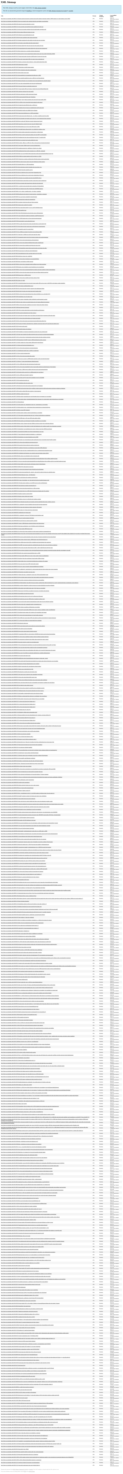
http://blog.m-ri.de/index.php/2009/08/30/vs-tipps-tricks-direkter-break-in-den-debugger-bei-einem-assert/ (23, 863)
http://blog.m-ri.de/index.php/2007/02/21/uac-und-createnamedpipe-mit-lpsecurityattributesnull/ (21, 83)
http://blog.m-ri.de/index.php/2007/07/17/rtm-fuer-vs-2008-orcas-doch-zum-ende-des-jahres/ (20, 234)
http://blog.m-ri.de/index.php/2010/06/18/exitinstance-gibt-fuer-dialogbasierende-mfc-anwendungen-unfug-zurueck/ (25, 974)
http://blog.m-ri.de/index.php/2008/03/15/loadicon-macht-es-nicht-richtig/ (16, 493)
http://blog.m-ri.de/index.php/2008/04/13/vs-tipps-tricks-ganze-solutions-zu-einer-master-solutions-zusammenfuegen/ (26, 531)
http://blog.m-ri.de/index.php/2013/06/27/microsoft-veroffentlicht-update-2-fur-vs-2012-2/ (20, 1314)
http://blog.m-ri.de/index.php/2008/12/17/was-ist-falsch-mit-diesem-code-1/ (17, 736)
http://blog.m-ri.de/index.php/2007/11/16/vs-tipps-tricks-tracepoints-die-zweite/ (18, 356)
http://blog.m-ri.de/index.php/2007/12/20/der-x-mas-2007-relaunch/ (15, 410)
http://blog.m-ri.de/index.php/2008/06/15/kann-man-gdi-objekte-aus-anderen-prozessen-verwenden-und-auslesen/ (25, 590)
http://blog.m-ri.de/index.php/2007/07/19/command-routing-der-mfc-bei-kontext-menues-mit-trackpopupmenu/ (24, 237)
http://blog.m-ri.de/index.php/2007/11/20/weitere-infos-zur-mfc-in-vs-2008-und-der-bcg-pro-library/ (22, 372)
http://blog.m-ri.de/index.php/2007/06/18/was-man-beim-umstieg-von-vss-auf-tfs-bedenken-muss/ (22, 207)
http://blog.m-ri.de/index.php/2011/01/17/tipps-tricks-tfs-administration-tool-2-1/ (18, 1060)
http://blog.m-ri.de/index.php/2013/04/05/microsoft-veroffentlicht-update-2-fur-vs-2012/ (20, 1295)
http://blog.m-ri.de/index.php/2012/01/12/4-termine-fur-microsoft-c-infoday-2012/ (18, 1219)
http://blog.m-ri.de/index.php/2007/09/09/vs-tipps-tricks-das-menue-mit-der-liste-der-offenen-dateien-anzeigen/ (24, 272)
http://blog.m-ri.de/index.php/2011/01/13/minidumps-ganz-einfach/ (15, 1057)
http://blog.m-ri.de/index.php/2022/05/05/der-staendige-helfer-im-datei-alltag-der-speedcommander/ (22, 1451)
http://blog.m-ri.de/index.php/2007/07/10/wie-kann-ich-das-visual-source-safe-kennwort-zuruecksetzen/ (23, 226)
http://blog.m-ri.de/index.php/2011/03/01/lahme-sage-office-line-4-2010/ (16, 1084)
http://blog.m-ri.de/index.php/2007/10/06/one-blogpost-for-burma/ (15, 307)
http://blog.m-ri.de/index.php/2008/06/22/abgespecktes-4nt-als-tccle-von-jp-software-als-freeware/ (22, 596)
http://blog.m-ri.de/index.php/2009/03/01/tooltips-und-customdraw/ (15, 782)
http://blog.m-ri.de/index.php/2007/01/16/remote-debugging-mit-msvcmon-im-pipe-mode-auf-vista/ (22, 45)
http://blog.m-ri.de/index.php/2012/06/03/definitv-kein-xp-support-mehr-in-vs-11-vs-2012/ (20, 1262)
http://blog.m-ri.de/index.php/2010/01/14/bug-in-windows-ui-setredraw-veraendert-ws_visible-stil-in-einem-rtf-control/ (26, 920)
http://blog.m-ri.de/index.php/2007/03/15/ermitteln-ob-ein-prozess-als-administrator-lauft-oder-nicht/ (22, 107)
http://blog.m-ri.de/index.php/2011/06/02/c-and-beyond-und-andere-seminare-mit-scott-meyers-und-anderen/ (24, 1157)
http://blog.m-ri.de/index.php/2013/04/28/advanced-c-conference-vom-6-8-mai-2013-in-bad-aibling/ (22, 1297)
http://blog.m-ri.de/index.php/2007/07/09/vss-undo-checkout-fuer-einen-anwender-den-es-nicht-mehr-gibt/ (23, 223)
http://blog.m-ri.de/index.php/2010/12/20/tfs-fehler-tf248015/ (14, 1049)
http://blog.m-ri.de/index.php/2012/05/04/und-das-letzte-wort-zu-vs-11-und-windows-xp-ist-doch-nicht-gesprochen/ (25, 1254)
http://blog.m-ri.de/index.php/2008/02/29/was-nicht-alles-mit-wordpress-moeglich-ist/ (19, 477)
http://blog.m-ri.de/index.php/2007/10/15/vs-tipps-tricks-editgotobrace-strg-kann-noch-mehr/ (20, 318)
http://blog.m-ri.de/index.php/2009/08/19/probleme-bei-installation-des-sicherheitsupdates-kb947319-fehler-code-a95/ (26, 855)
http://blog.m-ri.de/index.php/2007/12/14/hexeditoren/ (12, 401)
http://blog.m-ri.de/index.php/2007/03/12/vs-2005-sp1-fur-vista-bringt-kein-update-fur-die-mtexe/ (21, 102)
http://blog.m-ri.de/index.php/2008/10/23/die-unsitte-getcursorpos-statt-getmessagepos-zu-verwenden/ (22, 698)
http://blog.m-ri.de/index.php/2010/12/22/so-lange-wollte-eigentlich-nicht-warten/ (18, 1052)
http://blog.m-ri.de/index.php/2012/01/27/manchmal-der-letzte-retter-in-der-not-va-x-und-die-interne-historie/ (24, 1225)
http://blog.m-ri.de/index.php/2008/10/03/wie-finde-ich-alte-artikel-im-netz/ (17, 685)
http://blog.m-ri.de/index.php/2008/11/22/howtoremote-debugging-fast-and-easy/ (18, 717)
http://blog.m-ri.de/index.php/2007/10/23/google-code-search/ (14, 326)
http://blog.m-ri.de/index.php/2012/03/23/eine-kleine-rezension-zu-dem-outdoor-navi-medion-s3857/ (22, 1246)
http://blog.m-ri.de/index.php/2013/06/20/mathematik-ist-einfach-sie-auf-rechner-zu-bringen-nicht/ (22, 1308)
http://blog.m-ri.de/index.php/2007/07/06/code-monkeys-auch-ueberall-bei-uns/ (18, 221)
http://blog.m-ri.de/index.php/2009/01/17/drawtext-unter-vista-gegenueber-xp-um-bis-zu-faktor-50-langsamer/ (24, 755)
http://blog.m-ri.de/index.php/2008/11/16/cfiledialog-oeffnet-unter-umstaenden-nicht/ (19, 712)
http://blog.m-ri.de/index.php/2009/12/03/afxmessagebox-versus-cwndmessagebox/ (18, 895)
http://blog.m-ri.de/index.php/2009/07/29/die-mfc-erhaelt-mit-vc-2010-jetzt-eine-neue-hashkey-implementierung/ (25, 844)
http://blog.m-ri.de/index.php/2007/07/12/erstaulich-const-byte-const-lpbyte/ (17, 229)
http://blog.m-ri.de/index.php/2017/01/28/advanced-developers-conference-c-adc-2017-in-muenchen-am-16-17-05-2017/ (26, 1416)
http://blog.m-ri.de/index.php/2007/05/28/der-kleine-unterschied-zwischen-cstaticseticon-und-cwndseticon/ (23, 180)
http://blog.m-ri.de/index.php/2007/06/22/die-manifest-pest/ (13, 210)
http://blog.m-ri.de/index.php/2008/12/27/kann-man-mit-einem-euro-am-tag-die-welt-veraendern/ (21, 744)
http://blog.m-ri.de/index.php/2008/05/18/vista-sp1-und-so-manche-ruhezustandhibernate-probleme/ (22, 566)
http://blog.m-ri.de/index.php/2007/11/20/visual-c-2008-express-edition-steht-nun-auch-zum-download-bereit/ (24, 369)
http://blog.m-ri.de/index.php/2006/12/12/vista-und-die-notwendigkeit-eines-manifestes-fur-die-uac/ (22, 26)
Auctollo (71, 10)
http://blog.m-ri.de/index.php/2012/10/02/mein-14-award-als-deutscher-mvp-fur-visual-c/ (20, 1270)
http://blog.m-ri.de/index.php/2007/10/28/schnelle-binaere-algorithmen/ (16, 329)
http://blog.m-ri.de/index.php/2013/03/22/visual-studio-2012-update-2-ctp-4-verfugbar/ (19, 1289)
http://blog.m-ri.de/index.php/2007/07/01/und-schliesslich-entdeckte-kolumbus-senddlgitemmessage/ (22, 215)
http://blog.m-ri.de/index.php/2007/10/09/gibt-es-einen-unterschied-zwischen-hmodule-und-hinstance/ (22, 310)
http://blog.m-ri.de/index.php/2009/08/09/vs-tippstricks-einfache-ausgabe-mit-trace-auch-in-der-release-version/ (25, 852)
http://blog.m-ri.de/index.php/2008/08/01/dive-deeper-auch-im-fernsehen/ (16, 628)
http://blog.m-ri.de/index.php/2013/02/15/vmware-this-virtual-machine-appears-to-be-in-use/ (20, 1284)
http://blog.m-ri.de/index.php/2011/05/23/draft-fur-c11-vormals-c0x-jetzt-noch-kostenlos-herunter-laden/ (23, 1152)
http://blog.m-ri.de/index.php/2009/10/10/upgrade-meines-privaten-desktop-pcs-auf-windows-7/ (21, 874)
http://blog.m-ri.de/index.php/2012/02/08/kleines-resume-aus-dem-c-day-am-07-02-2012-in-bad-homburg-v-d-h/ (25, 1227)
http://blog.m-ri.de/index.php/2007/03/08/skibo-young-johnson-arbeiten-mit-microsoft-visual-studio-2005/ (23, 99)
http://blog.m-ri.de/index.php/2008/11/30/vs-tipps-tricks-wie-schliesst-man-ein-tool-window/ (20, 723)
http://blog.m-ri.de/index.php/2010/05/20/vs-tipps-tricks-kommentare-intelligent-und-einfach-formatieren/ (23, 960)
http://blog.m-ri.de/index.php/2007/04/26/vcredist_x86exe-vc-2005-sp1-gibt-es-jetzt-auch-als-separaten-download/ (25, 142)
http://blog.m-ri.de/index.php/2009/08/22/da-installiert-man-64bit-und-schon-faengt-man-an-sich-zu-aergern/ (24, 858)
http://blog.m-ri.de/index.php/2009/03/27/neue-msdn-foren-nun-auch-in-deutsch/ (18, 798)
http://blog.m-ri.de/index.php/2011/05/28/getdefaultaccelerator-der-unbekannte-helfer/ (19, 1154)
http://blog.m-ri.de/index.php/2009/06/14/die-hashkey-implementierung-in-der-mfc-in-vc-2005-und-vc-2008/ (24, 831)
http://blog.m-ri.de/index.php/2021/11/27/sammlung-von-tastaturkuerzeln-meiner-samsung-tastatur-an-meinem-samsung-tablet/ (28, 1441)
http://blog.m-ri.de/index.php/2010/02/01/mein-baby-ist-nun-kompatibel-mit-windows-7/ (20, 928)
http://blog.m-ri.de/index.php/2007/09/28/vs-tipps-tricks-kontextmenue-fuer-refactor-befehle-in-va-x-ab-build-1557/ (25, 293)
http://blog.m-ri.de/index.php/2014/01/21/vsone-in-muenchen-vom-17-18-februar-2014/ (19, 1335)
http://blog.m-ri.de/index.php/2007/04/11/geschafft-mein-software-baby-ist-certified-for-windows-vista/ (23, 129)
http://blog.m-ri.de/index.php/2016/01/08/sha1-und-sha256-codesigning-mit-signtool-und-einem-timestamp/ (24, 1405)
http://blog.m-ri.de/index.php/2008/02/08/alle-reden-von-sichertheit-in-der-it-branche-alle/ (20, 455)
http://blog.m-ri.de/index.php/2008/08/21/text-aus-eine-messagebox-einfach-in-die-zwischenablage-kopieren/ (24, 647)
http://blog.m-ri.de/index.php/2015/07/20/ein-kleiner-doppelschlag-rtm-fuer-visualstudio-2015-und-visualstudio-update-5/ (27, 1384)
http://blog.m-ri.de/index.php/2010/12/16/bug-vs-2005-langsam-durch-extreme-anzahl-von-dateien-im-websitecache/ (26, 1046)
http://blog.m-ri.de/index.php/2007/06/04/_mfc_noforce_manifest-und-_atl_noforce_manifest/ (21, 191)
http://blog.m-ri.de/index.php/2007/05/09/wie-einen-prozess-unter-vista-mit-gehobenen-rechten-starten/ (23, 161)
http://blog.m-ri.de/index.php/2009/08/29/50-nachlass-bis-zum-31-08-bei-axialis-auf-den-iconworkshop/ (23, 860)
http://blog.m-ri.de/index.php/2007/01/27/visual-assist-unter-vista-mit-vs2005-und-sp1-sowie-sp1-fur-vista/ (24, 56)
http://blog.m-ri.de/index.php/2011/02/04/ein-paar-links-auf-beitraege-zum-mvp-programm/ (20, 1068)
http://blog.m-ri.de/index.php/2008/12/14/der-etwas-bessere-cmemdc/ (15, 733)
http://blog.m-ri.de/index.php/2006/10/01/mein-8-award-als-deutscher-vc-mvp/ (17, 24)
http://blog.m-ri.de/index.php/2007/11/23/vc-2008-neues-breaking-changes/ (17, 374)
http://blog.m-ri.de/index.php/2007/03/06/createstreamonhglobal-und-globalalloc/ (18, 96)
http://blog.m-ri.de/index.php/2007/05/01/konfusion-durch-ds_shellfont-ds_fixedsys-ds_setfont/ (21, 148)
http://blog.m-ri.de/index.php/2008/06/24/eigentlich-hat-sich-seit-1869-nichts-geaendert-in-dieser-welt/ (23, 598)
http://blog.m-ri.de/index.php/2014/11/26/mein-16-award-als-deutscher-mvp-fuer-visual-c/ (20, 1360)
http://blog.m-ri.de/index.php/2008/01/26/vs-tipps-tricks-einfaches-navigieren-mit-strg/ (19, 442)
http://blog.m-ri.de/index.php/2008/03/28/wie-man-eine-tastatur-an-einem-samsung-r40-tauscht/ (21, 507)
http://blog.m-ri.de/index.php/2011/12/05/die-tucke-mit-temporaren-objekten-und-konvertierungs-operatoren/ (24, 1211)
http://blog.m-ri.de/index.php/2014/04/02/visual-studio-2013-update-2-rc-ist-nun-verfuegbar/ (20, 1346)
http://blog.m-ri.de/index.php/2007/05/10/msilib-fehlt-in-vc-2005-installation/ (17, 164)
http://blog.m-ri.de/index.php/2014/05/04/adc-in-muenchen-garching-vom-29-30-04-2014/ (20, 1349)
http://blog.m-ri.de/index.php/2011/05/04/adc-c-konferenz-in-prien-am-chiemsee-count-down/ (21, 1138)
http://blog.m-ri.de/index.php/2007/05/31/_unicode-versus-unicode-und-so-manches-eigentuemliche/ (22, 186)
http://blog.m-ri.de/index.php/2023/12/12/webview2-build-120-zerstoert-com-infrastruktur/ (20, 1462)
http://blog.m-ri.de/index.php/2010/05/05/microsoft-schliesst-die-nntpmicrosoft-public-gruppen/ (21, 952)
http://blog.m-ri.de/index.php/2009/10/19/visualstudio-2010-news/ (15, 879)
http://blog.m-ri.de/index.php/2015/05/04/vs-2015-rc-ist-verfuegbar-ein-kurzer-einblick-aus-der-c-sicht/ (23, 1378)
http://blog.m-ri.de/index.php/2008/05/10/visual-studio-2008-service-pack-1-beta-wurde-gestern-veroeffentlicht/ (25, 555)
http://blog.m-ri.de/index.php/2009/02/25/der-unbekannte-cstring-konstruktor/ (17, 779)
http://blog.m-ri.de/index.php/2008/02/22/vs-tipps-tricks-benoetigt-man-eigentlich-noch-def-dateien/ (22, 469)
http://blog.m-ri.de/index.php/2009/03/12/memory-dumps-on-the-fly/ (15, 790)
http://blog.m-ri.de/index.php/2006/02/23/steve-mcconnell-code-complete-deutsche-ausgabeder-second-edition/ (24, 21)
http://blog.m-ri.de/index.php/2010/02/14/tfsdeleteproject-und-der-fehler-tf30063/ (18, 936)
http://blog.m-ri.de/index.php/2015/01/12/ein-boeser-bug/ (13, 1365)
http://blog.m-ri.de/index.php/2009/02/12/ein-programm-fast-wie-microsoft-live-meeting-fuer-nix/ (22, 771)
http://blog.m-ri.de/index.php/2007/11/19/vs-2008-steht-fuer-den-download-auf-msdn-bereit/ (20, 364)
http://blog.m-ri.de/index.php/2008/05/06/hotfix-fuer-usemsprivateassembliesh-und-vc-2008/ (20, 553)
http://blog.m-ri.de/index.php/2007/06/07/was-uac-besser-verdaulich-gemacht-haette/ (19, 196)
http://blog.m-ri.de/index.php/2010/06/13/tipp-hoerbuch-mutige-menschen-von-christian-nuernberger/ (22, 971)
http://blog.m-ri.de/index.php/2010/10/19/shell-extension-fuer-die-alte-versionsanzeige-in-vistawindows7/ (23, 1011)
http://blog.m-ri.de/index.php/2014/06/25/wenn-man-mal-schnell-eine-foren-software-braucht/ (21, 1351)
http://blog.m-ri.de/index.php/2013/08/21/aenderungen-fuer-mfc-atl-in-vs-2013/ (18, 1316)
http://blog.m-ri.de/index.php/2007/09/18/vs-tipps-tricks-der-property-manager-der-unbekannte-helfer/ (22, 288)
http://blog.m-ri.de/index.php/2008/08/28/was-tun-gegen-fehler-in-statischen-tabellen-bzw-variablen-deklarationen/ (25, 652)
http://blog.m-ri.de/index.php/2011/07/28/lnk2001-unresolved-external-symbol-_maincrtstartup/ (21, 1179)
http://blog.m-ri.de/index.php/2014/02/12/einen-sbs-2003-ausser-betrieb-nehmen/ (18, 1341)
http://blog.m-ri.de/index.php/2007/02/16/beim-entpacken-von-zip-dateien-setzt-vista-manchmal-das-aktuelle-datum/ (26, 80)
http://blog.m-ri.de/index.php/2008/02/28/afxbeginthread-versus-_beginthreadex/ (18, 474)
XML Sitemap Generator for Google (58, 10)
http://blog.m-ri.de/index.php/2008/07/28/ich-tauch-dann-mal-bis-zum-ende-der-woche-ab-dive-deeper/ (23, 625)
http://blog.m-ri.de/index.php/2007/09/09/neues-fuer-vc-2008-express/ (16, 275)
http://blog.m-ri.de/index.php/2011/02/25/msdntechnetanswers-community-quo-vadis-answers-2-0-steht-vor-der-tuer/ (26, 1082)
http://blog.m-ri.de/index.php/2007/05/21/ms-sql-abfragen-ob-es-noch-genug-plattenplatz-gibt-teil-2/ (22, 175)
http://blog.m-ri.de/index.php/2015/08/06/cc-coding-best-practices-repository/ (17, 1387)
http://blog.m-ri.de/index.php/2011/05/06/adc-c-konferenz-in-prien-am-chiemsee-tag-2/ (19, 1141)
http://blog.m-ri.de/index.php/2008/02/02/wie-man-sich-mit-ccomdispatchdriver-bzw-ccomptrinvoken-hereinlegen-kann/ (26, 450)
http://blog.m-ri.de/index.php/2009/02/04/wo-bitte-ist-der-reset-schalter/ (16, 766)
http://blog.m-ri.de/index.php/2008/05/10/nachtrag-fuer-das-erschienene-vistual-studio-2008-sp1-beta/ (22, 558)
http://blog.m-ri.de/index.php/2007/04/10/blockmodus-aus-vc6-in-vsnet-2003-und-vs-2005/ (20, 126)
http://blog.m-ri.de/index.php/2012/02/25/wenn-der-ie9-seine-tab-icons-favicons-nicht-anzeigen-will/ (22, 1233)
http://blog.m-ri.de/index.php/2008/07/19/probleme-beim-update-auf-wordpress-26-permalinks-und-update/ (24, 612)
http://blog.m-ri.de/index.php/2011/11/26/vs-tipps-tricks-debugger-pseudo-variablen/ (19, 1206)
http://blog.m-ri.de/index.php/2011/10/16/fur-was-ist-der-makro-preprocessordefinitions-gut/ (20, 1200)
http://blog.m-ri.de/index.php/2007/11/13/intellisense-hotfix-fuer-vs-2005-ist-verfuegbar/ (20, 350)
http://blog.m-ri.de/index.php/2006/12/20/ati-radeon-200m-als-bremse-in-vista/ (17, 32)
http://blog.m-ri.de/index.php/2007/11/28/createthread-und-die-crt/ (15, 380)
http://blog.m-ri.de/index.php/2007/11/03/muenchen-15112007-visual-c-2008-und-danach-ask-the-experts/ (23, 339)
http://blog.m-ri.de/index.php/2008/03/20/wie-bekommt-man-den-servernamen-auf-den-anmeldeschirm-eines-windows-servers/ (28, 501)
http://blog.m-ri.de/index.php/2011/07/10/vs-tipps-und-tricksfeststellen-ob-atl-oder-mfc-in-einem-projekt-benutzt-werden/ (27, 1171)
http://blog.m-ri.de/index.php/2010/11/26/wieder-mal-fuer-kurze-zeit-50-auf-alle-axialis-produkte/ (22, 1030)
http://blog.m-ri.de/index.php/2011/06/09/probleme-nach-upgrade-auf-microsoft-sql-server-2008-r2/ (22, 1160)
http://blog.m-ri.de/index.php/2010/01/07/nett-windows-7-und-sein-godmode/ (17, 917)
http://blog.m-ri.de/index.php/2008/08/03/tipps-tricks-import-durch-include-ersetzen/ (19, 631)
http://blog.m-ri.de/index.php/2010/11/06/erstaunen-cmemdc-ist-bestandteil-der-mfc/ (19, 1014)
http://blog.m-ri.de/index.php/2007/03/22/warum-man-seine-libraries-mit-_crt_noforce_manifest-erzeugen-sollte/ (25, 115)
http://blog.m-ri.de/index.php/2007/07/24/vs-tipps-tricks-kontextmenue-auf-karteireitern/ (20, 239)
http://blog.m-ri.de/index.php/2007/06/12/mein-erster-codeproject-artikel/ (16, 204)
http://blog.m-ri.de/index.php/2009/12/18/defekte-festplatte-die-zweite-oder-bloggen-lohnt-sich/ (21, 906)
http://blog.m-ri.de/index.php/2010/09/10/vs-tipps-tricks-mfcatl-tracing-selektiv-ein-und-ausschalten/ (22, 1001)
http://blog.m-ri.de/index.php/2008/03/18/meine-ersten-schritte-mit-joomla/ (17, 496)
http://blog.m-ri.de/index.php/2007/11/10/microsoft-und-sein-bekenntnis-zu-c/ (17, 345)
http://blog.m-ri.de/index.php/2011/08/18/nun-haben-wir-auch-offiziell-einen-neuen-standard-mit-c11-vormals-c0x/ (25, 1184)
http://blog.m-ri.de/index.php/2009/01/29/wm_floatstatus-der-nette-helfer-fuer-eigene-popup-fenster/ (22, 763)
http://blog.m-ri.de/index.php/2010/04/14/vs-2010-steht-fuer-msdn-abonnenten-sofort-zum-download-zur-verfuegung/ (26, 941)
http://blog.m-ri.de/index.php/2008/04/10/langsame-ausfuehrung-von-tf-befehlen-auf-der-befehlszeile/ (22, 526)
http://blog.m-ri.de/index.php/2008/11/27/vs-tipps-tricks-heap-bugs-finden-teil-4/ (18, 720)
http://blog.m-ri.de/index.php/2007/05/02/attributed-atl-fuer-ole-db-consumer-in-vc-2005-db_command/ (23, 150)
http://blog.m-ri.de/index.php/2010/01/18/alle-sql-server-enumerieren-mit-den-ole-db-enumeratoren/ (22, 922)
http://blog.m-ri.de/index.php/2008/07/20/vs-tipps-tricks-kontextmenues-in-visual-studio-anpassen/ (22, 615)
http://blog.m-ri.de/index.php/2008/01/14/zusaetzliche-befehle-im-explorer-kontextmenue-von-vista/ (22, 431)
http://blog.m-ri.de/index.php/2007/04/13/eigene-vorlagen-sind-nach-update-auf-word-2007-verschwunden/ (24, 134)
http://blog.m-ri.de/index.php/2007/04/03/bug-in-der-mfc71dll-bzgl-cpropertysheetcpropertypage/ (21, 121)
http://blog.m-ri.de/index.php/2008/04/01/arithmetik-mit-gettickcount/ (16, 512)
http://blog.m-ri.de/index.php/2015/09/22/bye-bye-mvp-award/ (14, 1397)
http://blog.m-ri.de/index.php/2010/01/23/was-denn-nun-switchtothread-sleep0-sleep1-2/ (20, 925)
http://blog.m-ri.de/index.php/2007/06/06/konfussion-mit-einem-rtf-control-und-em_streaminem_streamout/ (24, 194)
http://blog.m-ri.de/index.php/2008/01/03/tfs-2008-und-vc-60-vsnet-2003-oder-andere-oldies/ (21, 418)
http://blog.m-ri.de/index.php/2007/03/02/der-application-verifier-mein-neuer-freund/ (19, 94)
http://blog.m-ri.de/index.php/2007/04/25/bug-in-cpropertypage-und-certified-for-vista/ (19, 140)
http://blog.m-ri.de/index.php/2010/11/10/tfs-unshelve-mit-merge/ (15, 1017)
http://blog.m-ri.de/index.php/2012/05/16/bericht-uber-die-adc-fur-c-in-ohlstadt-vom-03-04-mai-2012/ (22, 1257)
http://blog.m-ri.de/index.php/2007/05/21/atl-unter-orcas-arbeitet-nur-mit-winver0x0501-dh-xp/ (21, 177)
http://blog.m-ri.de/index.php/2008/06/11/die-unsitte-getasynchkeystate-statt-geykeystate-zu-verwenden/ (23, 588)
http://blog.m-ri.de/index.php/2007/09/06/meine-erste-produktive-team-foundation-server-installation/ (22, 266)
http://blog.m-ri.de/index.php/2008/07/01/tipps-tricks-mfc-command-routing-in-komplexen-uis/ (21, 604)
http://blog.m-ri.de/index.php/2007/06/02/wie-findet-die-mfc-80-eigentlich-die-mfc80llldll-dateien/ (22, 188)
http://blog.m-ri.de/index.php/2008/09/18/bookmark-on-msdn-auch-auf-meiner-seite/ (19, 671)
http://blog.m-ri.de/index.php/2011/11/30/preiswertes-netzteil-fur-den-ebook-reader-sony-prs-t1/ (21, 1208)
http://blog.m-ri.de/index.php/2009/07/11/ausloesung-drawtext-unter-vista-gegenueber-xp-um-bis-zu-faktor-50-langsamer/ (27, 841)
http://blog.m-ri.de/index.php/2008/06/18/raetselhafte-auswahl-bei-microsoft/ (17, 593)
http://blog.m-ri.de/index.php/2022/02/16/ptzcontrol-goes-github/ (15, 1449)
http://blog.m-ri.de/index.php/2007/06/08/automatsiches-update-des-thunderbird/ (18, 199)
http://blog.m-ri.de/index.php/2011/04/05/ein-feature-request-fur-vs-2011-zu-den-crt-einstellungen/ (22, 1111)
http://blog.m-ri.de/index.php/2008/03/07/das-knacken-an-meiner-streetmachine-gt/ (18, 485)
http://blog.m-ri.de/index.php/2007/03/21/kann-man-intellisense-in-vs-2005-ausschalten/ (20, 113)
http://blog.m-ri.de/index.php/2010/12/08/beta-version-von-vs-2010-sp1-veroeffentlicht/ (19, 1041)
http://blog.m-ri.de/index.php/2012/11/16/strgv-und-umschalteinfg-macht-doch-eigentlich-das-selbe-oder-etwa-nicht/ (26, 1276)
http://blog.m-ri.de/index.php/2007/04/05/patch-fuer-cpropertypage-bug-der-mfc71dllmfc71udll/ (21, 123)
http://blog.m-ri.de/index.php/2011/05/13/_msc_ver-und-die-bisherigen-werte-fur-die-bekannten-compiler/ (23, 1146)
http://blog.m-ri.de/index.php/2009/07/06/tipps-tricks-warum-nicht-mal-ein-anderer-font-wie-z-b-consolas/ (23, 839)
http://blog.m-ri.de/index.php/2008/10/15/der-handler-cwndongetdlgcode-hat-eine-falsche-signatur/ (22, 693)
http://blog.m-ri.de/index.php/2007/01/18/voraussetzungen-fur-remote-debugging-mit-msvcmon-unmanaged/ (24, 48)
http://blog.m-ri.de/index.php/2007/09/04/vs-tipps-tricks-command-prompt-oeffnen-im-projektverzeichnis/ (23, 264)
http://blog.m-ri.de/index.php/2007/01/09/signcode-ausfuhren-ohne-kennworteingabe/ (19, 37)
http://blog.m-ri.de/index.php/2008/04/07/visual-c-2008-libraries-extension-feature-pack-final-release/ (22, 523)
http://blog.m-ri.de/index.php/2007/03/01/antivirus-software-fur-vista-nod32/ (17, 91)
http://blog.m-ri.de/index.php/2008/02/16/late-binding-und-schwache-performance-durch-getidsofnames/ (23, 464)
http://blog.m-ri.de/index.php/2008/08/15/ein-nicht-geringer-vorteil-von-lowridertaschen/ (20, 642)
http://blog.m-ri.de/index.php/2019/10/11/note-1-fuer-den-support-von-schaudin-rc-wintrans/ (20, 1432)
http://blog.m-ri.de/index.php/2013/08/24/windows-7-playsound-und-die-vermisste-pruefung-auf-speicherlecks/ (24, 1319)
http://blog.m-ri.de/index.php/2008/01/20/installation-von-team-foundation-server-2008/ (19, 437)
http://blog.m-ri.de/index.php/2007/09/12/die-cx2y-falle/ (13, 280)
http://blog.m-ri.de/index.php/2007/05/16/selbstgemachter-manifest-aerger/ (17, 169)
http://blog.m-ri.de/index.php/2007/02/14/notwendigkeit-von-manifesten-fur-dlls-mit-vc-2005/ (21, 75)
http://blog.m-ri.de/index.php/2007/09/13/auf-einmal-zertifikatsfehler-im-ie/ (17, 285)
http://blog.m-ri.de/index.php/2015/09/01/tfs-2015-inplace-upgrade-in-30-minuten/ (18, 1392)
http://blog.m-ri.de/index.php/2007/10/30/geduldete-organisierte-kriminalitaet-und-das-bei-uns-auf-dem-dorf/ (24, 331)
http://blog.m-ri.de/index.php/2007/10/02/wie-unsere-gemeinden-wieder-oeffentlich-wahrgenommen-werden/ (24, 299)
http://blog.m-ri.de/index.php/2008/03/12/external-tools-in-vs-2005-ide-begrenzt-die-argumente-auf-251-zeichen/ (25, 490)
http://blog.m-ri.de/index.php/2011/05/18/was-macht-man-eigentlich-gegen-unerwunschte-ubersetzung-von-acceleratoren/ (27, 1149)
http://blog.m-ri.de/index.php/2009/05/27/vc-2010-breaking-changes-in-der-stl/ (17, 817)
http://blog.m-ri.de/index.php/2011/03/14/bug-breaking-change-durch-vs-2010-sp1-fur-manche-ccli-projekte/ (24, 1092)
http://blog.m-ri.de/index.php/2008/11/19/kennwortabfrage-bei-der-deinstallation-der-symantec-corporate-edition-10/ (26, 715)
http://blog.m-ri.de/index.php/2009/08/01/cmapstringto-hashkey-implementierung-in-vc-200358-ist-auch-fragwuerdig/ (26, 847)
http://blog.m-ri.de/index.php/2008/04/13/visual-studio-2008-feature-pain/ (16, 528)
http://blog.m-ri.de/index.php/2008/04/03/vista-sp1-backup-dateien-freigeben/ (17, 517)
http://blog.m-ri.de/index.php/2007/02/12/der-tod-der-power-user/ (15, 72)
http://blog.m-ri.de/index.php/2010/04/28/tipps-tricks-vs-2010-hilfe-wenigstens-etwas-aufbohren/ (21, 949)
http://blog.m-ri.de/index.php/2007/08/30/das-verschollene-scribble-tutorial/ (17, 261)
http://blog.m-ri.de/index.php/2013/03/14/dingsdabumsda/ (13, 1287)
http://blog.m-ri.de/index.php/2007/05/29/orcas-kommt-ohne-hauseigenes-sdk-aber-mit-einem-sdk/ (22, 183)
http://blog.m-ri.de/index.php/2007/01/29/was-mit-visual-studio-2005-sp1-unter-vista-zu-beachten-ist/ (22, 59)
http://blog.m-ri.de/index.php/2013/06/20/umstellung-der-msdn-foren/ (16, 1306)
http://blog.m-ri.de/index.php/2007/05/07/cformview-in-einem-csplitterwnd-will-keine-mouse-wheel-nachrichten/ (25, 159)
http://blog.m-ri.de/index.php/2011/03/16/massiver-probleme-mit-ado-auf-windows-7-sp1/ (20, 1098)
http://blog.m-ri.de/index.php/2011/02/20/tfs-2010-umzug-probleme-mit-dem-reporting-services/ (21, 1079)
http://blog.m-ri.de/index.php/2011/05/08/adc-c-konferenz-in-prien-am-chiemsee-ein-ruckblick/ (21, 1144)
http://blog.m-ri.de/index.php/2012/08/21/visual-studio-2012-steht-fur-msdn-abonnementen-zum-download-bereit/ (25, 1268)
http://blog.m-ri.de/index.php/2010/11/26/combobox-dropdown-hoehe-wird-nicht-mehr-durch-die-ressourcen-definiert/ (26, 1033)
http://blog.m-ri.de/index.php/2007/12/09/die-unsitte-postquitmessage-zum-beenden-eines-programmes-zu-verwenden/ (26, 396)
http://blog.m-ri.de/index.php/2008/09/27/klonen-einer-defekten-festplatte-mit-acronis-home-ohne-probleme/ (24, 679)
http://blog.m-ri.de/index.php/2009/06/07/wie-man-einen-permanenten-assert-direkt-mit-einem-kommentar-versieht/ (25, 825)
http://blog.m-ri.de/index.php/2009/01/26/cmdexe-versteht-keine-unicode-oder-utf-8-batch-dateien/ (22, 760)
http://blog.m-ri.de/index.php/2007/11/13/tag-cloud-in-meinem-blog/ (15, 353)
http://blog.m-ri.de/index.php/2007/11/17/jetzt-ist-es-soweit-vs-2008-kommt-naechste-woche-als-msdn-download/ (25, 358)
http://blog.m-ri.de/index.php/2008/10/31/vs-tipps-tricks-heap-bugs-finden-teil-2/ (18, 704)
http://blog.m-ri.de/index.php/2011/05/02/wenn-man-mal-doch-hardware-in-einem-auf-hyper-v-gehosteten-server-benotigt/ (27, 1136)
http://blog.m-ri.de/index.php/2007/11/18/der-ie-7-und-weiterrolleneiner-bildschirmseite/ (20, 361)
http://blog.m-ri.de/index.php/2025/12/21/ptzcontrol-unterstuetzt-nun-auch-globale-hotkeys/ (20, 1465)
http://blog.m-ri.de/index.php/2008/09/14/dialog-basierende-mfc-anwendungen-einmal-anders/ (21, 666)
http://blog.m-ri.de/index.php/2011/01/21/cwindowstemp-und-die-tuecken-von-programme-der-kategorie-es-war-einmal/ (26, 1063)
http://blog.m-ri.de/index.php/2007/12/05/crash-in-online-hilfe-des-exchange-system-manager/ (21, 391)
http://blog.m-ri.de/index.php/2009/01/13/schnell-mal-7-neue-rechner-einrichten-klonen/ (19, 752)
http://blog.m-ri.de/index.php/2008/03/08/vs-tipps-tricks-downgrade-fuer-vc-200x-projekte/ (20, 488)
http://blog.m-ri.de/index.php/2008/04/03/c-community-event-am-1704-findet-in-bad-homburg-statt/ (22, 515)
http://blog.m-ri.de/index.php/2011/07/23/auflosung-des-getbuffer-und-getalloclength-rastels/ (20, 1176)
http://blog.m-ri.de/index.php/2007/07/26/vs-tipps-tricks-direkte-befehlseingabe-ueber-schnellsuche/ (22, 242)
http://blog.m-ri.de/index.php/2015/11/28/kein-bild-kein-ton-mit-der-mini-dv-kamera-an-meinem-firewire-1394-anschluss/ (27, 1403)
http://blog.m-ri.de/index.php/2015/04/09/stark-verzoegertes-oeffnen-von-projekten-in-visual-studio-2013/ (23, 1370)
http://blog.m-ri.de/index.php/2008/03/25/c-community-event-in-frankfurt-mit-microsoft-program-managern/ (24, 504)
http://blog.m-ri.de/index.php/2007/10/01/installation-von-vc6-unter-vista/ (16, 296)
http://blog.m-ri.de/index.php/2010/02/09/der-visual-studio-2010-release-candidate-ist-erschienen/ (21, 933)
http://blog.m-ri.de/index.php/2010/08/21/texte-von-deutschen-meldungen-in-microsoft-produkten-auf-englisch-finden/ (26, 992)
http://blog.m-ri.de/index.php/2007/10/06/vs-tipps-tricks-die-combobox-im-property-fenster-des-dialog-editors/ (24, 304)
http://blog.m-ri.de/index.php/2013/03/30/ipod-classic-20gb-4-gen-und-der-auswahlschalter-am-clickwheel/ (24, 1292)
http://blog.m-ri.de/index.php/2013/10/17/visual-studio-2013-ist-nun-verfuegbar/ (18, 1327)
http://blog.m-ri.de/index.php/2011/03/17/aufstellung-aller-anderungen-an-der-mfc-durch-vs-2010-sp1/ (22, 1100)
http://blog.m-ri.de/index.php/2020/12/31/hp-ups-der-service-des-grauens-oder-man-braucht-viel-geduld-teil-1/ (24, 1435)
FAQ (25, 1471)
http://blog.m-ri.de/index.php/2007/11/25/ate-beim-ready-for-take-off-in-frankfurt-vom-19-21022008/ (22, 377)
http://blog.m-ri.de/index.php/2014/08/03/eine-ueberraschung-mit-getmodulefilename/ (19, 1354)
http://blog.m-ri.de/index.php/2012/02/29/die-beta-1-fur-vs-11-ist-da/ (15, 1235)
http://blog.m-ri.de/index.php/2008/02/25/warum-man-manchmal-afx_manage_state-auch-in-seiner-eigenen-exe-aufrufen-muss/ (28, 472)
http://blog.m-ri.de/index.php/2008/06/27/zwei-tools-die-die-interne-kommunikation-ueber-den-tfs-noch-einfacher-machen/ (27, 601)
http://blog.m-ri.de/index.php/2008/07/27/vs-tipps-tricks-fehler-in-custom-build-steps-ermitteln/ (21, 620)
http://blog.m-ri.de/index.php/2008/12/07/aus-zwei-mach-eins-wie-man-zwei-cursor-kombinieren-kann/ (23, 728)
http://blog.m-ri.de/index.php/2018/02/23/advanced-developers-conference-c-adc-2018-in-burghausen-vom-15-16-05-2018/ (27, 1424)
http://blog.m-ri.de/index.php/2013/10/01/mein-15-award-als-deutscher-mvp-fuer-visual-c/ (20, 1322)
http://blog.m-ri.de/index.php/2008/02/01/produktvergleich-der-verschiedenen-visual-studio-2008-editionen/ (24, 447)
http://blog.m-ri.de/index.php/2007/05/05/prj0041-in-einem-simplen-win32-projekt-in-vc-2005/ (21, 156)
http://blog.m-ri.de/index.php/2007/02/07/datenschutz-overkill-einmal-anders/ (17, 67)
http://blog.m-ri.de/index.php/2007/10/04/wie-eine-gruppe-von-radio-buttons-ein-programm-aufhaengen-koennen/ (25, 302)
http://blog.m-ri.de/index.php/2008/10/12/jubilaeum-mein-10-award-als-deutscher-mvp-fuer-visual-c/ (22, 690)
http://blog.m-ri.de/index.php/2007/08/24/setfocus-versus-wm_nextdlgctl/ (16, 256)
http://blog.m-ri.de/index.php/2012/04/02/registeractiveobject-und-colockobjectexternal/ (19, 1249)
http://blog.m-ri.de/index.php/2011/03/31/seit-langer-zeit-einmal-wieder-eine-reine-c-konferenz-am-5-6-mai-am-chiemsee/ (27, 1109)
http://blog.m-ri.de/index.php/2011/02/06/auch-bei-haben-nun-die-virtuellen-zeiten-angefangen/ (21, 1071)
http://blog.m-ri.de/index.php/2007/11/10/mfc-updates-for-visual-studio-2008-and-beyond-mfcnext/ (22, 342)
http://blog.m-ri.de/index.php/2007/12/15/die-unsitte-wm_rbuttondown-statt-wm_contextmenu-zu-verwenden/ (24, 404)
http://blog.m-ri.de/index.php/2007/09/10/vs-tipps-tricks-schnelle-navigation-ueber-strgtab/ (20, 277)
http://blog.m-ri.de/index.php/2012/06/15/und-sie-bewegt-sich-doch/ (15, 1265)
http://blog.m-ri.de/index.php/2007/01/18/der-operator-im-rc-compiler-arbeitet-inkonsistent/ (20, 51)
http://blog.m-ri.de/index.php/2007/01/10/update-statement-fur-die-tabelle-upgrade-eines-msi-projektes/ (23, 40)
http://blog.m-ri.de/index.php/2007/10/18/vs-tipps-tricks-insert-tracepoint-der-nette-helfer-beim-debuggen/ (23, 320)
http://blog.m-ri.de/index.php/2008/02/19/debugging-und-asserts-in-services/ (17, 466)
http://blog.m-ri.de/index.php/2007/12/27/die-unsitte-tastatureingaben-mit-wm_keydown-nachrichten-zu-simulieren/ (25, 415)
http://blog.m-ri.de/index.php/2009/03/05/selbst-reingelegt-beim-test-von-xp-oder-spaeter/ (20, 785)
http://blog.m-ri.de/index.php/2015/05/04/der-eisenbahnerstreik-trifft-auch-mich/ (18, 1376)
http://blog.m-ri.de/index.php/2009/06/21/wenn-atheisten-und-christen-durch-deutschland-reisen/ (21, 836)
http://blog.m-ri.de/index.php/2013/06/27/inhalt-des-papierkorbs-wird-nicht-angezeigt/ (19, 1311)
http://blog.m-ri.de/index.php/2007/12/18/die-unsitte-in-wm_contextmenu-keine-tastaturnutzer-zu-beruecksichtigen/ (25, 407)
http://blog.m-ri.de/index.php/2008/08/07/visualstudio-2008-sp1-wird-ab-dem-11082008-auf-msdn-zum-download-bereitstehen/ (28, 634)
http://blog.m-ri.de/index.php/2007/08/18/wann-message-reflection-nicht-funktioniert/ (19, 250)
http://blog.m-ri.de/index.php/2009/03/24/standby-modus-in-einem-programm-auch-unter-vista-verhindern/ (23, 795)
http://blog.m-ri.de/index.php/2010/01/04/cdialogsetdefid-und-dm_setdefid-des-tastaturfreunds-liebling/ (23, 914)
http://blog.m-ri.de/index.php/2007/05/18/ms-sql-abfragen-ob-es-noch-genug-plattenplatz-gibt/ (21, 172)
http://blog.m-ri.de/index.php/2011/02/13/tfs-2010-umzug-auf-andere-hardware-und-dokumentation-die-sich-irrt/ (25, 1076)
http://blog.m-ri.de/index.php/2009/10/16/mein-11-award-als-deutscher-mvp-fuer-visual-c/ (20, 876)
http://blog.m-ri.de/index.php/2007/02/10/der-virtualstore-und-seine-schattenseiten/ (18, 69)
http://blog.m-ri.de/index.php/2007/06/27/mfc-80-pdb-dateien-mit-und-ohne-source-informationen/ (22, 213)
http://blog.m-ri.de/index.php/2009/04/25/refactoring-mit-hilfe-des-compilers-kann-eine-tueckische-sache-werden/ (25, 806)
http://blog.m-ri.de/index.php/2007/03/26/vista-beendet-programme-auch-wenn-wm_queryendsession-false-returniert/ (26, 118)
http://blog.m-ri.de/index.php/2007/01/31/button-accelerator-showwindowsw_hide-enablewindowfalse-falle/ (24, 61)
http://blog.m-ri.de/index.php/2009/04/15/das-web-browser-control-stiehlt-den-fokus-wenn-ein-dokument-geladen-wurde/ (27, 801)
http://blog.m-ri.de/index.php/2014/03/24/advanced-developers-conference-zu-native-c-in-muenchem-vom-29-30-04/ (26, 1343)
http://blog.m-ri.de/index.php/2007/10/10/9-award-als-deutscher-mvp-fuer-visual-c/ (18, 312)
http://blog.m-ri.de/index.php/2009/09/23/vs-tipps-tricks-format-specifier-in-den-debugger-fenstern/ (22, 871)
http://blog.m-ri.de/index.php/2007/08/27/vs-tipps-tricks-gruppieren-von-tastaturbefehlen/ (20, 258)
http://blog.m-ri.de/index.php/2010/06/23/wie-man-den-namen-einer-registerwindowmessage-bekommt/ (23, 976)
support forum (32, 1471)
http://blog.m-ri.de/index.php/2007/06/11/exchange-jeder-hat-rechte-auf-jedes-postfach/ (19, 202)
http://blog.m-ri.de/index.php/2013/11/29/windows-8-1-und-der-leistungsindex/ (18, 1330)
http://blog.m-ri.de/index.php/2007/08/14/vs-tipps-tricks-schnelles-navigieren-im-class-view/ (20, 245)
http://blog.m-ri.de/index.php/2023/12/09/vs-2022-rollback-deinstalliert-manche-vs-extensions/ (21, 1459)
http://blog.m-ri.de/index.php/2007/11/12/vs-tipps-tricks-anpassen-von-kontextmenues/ (19, 347)
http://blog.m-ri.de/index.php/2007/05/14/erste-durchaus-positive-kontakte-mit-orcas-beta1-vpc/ (21, 167)
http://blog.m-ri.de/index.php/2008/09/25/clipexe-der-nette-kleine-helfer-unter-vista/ (19, 677)
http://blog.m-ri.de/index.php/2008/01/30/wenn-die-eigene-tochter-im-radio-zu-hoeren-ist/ (20, 445)
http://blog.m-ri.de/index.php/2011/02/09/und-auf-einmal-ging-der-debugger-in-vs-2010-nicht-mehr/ (22, 1073)
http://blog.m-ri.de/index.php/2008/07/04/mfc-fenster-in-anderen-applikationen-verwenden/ (20, 607)
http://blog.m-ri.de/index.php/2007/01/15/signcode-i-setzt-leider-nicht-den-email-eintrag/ (20, 42)
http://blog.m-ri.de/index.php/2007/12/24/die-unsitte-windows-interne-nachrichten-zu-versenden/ (21, 412)
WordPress (29, 10)
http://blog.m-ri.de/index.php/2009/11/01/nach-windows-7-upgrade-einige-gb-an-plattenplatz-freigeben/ (23, 887)
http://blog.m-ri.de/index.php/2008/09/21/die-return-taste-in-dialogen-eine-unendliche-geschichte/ (22, 674)
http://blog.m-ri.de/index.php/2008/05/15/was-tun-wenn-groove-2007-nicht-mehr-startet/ (20, 563)
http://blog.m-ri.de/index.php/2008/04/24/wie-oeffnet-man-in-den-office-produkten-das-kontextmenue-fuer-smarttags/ (26, 542)
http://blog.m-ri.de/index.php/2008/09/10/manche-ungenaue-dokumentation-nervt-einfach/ (20, 663)
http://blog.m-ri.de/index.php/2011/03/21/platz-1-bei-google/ (14, 1103)
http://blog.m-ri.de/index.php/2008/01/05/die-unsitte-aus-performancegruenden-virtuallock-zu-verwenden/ (23, 420)
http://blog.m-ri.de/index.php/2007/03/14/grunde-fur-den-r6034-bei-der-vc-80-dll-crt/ (19, 105)
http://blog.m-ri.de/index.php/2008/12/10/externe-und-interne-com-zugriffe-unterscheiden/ (20, 731)
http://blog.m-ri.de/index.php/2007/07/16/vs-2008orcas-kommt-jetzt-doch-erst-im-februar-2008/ (21, 231)
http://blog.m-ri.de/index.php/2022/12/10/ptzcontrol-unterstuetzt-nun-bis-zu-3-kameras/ (19, 1454)
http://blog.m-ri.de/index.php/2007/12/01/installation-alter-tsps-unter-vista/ (17, 383)
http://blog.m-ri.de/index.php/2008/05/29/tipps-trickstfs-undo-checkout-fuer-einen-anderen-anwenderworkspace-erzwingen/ (27, 577)
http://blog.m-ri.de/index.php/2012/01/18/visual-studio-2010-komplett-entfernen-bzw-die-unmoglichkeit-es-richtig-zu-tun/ (27, 1222)
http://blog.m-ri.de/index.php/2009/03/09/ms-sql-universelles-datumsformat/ (17, 787)
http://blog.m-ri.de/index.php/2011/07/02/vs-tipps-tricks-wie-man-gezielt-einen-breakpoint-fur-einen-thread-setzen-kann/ (26, 1168)
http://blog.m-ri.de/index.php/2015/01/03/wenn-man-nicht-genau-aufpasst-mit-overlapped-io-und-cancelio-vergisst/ (25, 1362)
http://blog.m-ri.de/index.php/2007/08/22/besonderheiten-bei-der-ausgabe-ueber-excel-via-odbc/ (21, 253)
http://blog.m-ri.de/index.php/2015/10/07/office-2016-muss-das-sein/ (15, 1400)
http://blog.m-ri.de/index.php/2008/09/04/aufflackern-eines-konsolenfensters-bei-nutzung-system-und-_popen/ (24, 658)
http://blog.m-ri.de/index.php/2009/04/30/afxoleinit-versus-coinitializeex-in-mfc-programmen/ (21, 809)
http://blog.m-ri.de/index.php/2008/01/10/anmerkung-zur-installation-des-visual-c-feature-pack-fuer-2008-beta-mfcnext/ (26, 428)
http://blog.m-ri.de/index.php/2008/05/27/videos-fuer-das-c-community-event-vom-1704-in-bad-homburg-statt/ (24, 574)
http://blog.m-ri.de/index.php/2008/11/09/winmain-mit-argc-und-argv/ (16, 709)
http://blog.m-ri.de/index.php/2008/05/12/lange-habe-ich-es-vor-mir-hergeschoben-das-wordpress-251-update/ (24, 561)
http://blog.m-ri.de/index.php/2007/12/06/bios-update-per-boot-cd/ (15, 393)
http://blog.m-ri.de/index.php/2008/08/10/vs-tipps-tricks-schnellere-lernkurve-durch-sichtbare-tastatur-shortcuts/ (25, 636)
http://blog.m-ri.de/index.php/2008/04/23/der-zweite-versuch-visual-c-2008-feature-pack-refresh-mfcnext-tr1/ (24, 539)
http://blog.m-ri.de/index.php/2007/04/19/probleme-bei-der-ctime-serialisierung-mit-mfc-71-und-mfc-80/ (23, 137)
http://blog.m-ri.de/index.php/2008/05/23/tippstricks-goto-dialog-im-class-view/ (18, 571)
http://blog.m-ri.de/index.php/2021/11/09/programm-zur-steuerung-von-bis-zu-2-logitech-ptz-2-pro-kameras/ (24, 1438)
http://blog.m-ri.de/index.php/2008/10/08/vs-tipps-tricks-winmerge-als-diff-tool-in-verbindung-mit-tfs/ (22, 688)
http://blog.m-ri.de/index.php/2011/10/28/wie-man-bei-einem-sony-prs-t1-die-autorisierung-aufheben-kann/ (24, 1203)
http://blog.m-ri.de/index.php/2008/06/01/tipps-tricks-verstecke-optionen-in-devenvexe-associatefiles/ (22, 580)
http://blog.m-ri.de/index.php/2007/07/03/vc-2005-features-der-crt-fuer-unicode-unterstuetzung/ (21, 218)
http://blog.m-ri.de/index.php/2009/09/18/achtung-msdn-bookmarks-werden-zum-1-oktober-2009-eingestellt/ (24, 868)
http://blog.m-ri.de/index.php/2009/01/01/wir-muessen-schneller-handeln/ (16, 747)
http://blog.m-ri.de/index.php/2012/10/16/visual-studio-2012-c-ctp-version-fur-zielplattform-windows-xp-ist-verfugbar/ (26, 1273)
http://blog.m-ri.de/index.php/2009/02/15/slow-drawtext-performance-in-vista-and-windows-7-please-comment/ (24, 774)
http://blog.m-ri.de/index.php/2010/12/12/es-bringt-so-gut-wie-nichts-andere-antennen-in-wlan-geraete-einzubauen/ (25, 1044)
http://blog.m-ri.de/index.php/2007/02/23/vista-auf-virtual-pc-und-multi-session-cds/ (19, 86)
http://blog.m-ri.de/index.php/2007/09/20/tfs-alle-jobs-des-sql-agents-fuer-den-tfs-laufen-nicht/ (21, 291)
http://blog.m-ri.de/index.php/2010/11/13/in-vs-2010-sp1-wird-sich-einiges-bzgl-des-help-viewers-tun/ (22, 1022)
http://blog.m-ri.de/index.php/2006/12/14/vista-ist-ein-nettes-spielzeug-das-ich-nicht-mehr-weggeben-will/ (23, 29)
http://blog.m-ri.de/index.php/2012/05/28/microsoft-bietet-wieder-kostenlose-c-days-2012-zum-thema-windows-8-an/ (26, 1260)
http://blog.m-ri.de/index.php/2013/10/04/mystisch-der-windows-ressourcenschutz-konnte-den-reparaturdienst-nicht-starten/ (27, 1324)
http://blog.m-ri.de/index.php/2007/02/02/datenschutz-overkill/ (14, 64)
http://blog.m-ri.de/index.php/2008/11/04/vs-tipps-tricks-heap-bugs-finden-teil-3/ (18, 706)
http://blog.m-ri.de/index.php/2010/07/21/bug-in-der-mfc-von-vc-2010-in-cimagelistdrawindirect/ (21, 982)
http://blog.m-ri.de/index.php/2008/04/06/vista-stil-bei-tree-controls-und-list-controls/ (19, 520)
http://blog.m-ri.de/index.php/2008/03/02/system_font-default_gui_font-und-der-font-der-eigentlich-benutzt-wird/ (25, 480)
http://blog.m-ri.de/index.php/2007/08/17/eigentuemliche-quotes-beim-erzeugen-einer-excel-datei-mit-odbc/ (24, 248)
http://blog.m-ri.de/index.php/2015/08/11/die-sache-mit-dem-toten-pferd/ (16, 1389)
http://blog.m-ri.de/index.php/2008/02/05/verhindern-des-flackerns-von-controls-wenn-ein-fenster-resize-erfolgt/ (25, 453)
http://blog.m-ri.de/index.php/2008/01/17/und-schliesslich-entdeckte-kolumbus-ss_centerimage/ (21, 434)
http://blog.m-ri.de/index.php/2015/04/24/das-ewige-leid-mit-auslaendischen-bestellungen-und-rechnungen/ (24, 1373)
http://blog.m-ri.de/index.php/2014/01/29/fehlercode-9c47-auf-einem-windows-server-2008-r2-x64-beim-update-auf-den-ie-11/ (28, 1338)
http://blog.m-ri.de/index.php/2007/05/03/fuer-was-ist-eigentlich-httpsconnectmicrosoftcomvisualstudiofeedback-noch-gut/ (27, 153)
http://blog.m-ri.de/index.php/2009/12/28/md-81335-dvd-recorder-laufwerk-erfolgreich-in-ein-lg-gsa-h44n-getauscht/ (26, 912)
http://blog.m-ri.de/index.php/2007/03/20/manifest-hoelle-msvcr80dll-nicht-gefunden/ (19, 110)
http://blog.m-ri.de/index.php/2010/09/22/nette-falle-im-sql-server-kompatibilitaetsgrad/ (19, 1006)
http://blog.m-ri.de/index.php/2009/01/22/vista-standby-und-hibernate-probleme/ (18, 758)
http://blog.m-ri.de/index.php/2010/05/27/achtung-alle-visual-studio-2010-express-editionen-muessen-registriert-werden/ (26, 963)
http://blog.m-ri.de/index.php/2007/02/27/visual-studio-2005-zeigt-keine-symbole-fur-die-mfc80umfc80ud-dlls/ (24, 88)
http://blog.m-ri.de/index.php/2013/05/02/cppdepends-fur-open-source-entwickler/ (18, 1300)
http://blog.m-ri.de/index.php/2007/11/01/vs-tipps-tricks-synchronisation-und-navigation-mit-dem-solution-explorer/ (25, 337)
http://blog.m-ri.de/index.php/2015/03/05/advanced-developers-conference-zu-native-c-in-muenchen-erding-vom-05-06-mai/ (27, 1368)
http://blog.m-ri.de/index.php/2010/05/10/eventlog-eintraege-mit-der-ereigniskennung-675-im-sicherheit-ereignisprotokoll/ (27, 955)
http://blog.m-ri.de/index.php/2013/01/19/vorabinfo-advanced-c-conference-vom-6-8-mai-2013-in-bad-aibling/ (24, 1281)
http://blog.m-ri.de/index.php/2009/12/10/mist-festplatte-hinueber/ (15, 901)
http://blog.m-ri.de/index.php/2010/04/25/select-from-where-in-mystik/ (16, 947)
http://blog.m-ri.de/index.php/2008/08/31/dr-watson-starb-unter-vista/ (15, 655)
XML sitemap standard (40, 8)
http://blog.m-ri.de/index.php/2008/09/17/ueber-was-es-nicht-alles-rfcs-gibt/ (17, 669)
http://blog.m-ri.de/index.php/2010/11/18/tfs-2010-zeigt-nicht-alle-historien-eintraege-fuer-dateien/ (22, 1025)
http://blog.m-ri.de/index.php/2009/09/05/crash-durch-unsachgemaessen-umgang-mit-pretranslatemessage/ (23, 866)
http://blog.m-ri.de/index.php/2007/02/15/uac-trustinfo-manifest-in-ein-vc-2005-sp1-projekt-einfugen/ (22, 78)
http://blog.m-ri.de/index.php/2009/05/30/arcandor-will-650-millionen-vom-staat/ (18, 820)
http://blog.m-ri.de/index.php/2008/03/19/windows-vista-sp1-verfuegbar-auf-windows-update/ (21, 499)
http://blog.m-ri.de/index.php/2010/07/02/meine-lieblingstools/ (14, 979)
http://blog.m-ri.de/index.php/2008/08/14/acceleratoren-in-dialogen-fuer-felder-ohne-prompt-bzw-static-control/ (24, 639)
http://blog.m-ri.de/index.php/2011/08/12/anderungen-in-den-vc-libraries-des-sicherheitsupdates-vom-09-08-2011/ (25, 1181)
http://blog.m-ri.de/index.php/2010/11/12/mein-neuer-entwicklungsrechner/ (17, 1019)
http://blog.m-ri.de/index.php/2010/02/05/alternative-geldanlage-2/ (15, 930)
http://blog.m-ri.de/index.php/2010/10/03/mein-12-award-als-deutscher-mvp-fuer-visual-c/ (20, 1009)
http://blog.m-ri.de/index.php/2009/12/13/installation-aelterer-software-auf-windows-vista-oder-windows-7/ (24, 903)
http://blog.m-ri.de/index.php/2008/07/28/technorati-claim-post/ (14, 623)
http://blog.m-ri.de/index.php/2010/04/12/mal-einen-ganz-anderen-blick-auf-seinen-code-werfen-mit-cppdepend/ (25, 939)
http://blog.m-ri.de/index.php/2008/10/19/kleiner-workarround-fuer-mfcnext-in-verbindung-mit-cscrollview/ (24, 696)
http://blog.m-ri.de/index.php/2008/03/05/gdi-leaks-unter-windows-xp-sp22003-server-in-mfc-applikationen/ (24, 482)
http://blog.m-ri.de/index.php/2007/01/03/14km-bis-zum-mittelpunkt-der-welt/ (17, 34)
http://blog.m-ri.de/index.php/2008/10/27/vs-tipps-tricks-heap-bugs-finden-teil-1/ (18, 701)
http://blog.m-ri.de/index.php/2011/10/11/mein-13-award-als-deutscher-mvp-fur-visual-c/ (20, 1198)
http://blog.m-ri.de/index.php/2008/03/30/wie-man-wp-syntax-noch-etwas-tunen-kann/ (19, 509)
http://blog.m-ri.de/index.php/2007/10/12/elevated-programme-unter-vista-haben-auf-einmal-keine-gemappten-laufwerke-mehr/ (28, 315)
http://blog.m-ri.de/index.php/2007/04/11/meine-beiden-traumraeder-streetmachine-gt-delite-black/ (22, 132)
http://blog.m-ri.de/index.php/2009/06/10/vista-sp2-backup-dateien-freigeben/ (17, 828)
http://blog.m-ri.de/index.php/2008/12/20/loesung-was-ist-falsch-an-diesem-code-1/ (18, 739)
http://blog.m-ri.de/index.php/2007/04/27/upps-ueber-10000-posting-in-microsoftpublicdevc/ (20, 145)
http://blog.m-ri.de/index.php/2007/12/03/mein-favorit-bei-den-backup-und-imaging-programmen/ (22, 385)
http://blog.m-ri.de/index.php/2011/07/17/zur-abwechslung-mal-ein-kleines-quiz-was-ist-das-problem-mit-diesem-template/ (27, 1173)
